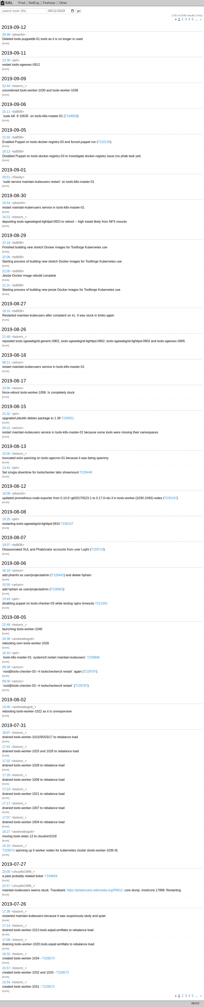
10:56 (6, 388)
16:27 (6, 831)
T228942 (57, 575)
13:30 (6, 60)
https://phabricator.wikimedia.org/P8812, (95, 890)
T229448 (86, 472)
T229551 (67, 418)
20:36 (6, 639)
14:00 (6, 707)
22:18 (6, 242)
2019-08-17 (14, 380)
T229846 (93, 657)
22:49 (6, 624)
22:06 (6, 257)
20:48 (6, 34)
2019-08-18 (14, 355)
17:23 (6, 789)
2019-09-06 (14, 104)
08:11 (6, 362)
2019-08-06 (14, 563)
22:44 (6, 86)
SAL (7, 3)
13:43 (6, 599)
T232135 (104, 142)
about (195, 1003)
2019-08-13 (14, 446)
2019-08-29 (14, 235)
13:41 (6, 467)
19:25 (6, 519)
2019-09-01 (14, 169)
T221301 (101, 603)
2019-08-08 (14, 511)
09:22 (6, 428)
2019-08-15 (14, 406)
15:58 (6, 584)
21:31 (6, 285)
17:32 (6, 761)
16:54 (6, 203)
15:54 (6, 982)
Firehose (49, 3)
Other (63, 3)
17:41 (6, 746)
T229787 (90, 671)
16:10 (6, 653)
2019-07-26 (14, 904)
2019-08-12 (14, 486)
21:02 (6, 137)
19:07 (6, 545)
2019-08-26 (14, 329)
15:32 (6, 413)
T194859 (71, 116)
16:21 (6, 217)
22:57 (6, 885)
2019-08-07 (14, 537)
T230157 (67, 523)
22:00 (6, 453)
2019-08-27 (14, 303)
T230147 (170, 498)
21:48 (6, 336)
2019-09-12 (14, 27)
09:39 (6, 667)
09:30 (6, 681)
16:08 (6, 493)
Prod (21, 3)
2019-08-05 (14, 617)
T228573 (8, 850)
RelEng (34, 3)
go (78, 11)
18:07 (6, 732)
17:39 (6, 911)
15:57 (6, 968)
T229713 (97, 549)
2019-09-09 (14, 78)
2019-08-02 (14, 699)
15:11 (6, 111)
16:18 (6, 570)
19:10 (6, 311)
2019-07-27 (14, 864)
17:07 (6, 817)
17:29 (6, 775)
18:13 (6, 151)
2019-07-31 (14, 725)
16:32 (6, 954)
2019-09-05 (14, 130)
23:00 (6, 871)
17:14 (6, 925)
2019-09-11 (14, 53)
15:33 (6, 845)
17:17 (6, 803)
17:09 (6, 939)
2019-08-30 (14, 195)
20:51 (6, 177)
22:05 (6, 271)
